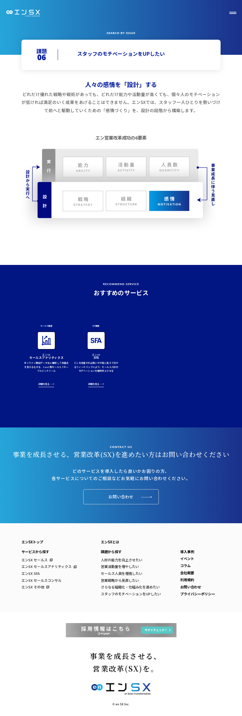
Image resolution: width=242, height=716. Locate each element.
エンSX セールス (34, 559)
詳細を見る (46, 384)
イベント (187, 558)
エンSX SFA (30, 573)
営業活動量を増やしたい (120, 566)
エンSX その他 (32, 586)
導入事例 (187, 551)
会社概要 (187, 572)
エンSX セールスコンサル (41, 580)
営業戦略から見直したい (120, 580)
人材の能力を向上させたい (121, 559)
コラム (185, 565)
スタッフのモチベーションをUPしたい (131, 593)
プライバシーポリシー (197, 593)
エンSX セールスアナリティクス (46, 566)
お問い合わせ (130, 497)
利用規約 (187, 579)
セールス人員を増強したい (121, 573)
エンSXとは (110, 541)
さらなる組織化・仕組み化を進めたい (130, 586)
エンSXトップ (32, 541)
